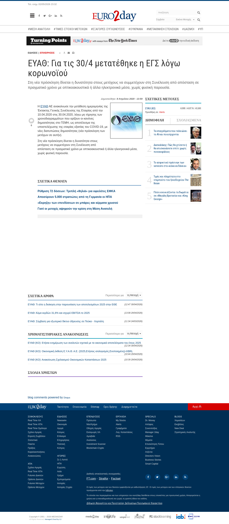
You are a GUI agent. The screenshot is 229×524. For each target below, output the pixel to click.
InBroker (109, 490)
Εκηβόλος (179, 424)
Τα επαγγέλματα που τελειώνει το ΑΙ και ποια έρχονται (170, 132)
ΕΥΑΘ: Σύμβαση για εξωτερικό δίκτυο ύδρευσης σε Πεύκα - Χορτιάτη (85, 321)
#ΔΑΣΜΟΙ (188, 29)
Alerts (162, 112)
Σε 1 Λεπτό (62, 459)
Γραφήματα (121, 428)
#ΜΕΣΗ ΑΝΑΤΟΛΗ (39, 29)
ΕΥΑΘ (44, 106)
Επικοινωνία (79, 406)
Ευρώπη (61, 467)
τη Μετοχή (134, 295)
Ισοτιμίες (61, 483)
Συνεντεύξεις (151, 428)
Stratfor (103, 478)
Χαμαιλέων (180, 420)
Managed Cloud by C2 (53, 519)
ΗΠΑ (59, 463)
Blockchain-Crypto (95, 448)
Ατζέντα (149, 452)
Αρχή (195, 406)
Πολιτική (61, 444)
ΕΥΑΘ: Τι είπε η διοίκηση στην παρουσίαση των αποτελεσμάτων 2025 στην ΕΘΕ (85, 304)
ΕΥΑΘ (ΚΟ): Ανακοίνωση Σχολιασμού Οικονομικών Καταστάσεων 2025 (85, 359)
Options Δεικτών (35, 479)
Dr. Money (150, 420)
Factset (115, 478)
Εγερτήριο (150, 448)
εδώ (174, 40)
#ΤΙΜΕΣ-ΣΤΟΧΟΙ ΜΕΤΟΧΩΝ (70, 29)
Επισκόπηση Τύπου (154, 444)
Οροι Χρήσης (110, 406)
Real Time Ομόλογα (37, 428)
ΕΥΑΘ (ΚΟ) (150, 108)
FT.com (91, 478)
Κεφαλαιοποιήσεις (36, 452)
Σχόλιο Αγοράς (35, 432)
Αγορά (60, 428)
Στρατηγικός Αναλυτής (185, 432)
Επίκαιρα (61, 436)
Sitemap (95, 406)
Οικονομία (62, 424)
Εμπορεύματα (63, 479)
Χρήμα (60, 475)
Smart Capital (151, 464)
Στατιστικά (32, 440)
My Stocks (121, 420)
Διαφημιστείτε (129, 406)
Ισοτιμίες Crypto (64, 487)
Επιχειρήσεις (63, 440)
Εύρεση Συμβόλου (36, 436)
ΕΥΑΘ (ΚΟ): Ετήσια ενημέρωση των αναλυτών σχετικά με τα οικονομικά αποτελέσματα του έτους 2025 (85, 344)
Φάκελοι (149, 436)
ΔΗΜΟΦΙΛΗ (154, 120)
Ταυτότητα (63, 406)
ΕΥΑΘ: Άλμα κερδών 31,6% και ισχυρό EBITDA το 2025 (85, 312)
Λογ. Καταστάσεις (124, 432)
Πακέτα (31, 444)
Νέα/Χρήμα (92, 424)
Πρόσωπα (91, 420)
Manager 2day (152, 432)
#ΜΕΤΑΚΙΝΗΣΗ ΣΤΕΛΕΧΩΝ (163, 29)
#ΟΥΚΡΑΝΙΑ (135, 29)
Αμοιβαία (91, 436)
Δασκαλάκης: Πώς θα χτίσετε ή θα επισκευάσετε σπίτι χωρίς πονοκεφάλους (170, 148)
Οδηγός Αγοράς (94, 428)
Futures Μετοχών (36, 483)
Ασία (59, 471)
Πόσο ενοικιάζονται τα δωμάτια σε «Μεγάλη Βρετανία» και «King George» (171, 196)
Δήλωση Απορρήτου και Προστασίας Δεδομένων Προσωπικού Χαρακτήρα (124, 503)
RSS (118, 436)
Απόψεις (149, 424)
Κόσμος (61, 432)
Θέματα (148, 440)
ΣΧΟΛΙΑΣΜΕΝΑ (189, 120)
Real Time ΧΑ (34, 420)
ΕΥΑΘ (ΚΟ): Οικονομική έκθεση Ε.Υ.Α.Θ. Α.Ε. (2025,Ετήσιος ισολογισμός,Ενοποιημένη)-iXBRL (85, 352)
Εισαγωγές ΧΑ (93, 432)
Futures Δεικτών (35, 475)
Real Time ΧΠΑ (35, 424)
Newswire (62, 420)
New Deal (179, 428)
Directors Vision (152, 456)
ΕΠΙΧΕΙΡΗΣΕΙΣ (47, 53)
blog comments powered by (49, 397)
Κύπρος (61, 448)
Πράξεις (31, 448)
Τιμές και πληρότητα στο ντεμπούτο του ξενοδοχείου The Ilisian (171, 180)
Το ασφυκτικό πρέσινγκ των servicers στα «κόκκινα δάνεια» (170, 164)
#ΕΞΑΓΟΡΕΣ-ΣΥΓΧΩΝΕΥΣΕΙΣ (108, 29)
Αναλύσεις (91, 440)
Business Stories (153, 460)
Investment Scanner (96, 444)
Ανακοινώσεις (34, 456)
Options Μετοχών (36, 487)
